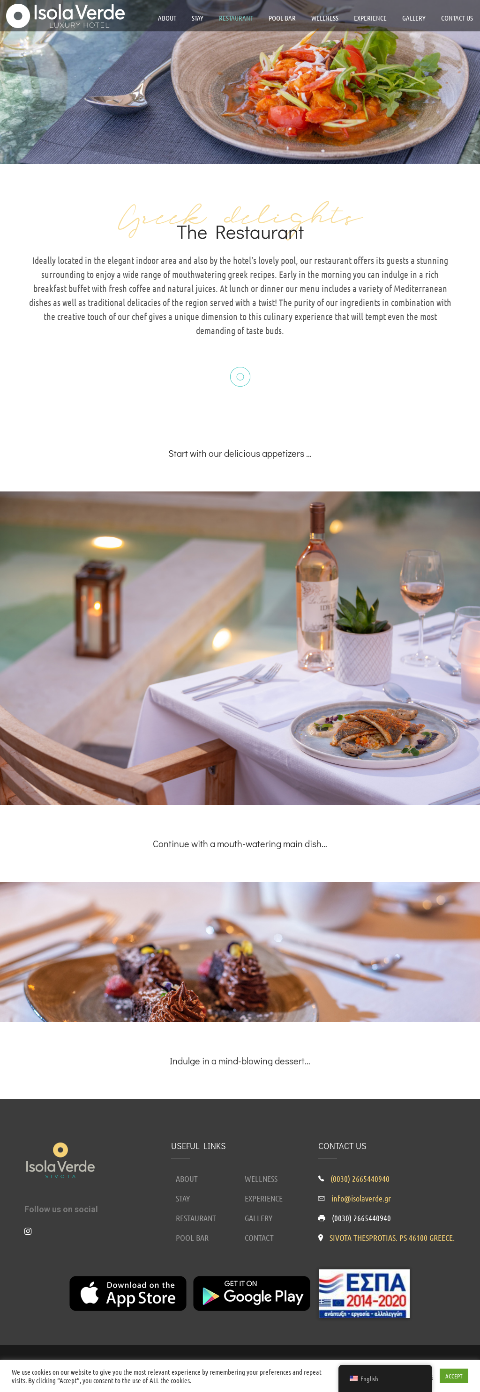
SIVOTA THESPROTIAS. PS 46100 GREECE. (392, 1237)
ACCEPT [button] (454, 1376)
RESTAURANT (196, 1218)
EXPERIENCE (264, 1198)
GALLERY (258, 1218)
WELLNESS (261, 1178)
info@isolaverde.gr (361, 1198)
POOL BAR (192, 1237)
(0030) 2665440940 (360, 1178)
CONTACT (259, 1237)
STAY (183, 1198)
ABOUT (187, 1178)
